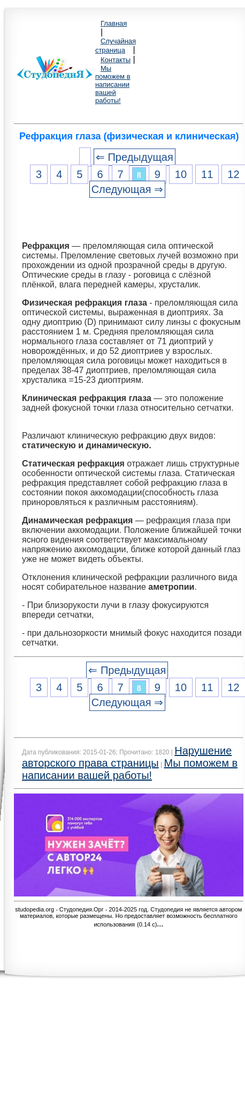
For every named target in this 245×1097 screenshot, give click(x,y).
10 (181, 174)
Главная (114, 23)
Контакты (116, 60)
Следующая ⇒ (127, 189)
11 (207, 174)
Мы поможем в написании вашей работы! (113, 84)
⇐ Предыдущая (134, 157)
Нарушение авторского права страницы (127, 757)
